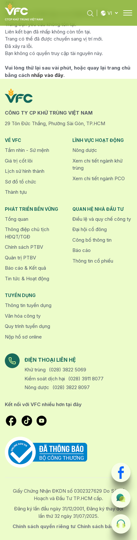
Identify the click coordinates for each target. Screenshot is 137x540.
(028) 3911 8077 (86, 379)
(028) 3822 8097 (71, 387)
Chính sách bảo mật (101, 526)
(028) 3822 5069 (67, 370)
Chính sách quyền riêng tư (44, 526)
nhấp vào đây (47, 75)
